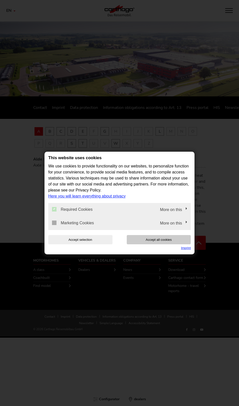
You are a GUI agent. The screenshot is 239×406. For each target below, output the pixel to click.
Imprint (186, 248)
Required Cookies (72, 209)
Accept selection (80, 240)
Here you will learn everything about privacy (87, 196)
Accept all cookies (159, 240)
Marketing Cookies (73, 223)
